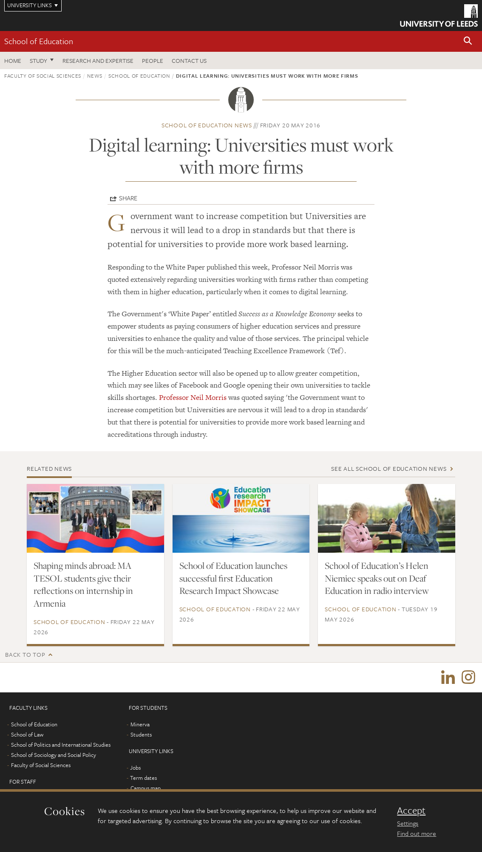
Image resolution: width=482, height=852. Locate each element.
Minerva (140, 724)
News (94, 75)
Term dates (143, 777)
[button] (468, 41)
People (152, 60)
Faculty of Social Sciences (42, 75)
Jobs (135, 767)
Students (141, 734)
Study (38, 60)
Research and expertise (97, 60)
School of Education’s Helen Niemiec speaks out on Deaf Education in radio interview (377, 578)
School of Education (38, 41)
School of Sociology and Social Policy (53, 755)
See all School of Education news (388, 468)
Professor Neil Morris (193, 397)
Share (128, 197)
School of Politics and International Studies (61, 744)
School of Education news (207, 125)
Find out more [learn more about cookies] (416, 833)
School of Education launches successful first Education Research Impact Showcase (233, 578)
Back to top (25, 654)
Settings (407, 823)
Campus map (145, 788)
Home (12, 60)
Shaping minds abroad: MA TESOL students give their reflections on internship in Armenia (83, 584)
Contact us (189, 60)
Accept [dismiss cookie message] (411, 810)
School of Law (27, 734)
